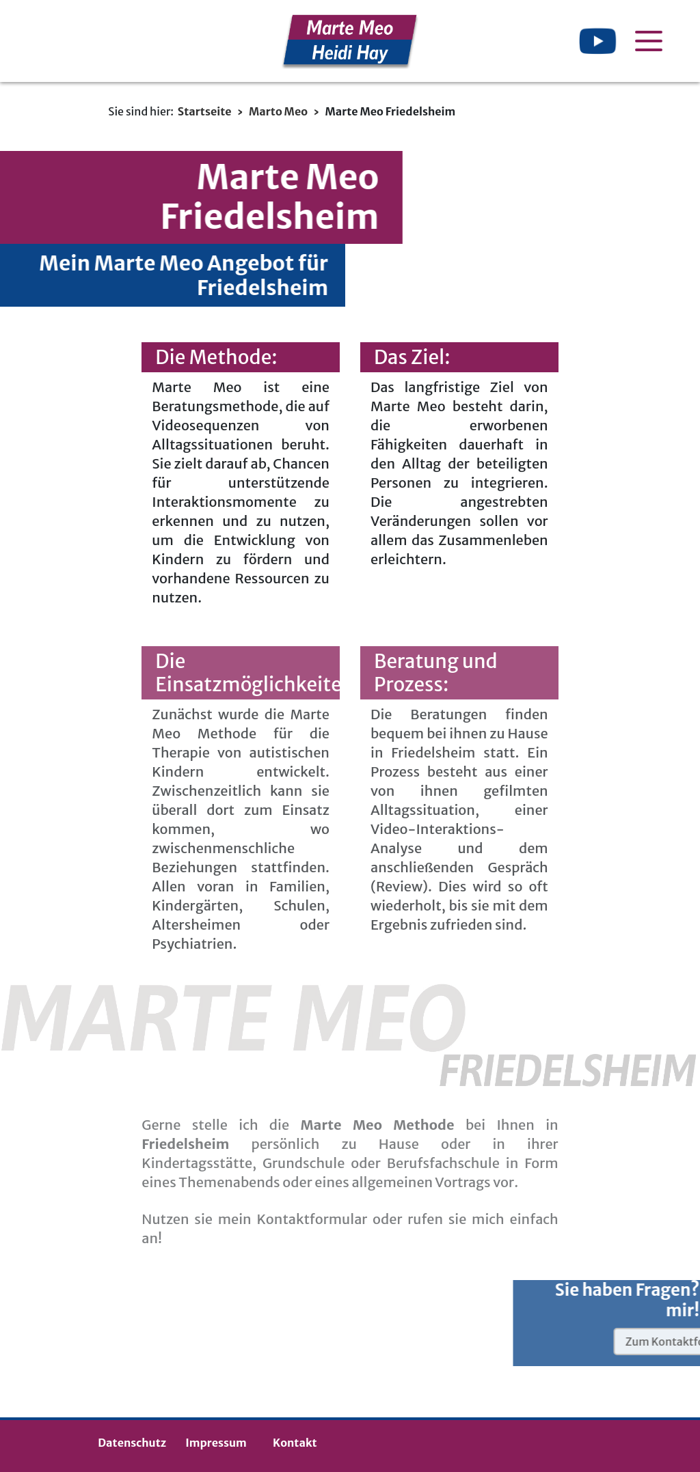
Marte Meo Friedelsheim (390, 111)
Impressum (216, 1442)
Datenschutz (132, 1442)
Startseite (205, 111)
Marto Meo (278, 111)
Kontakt (295, 1442)
